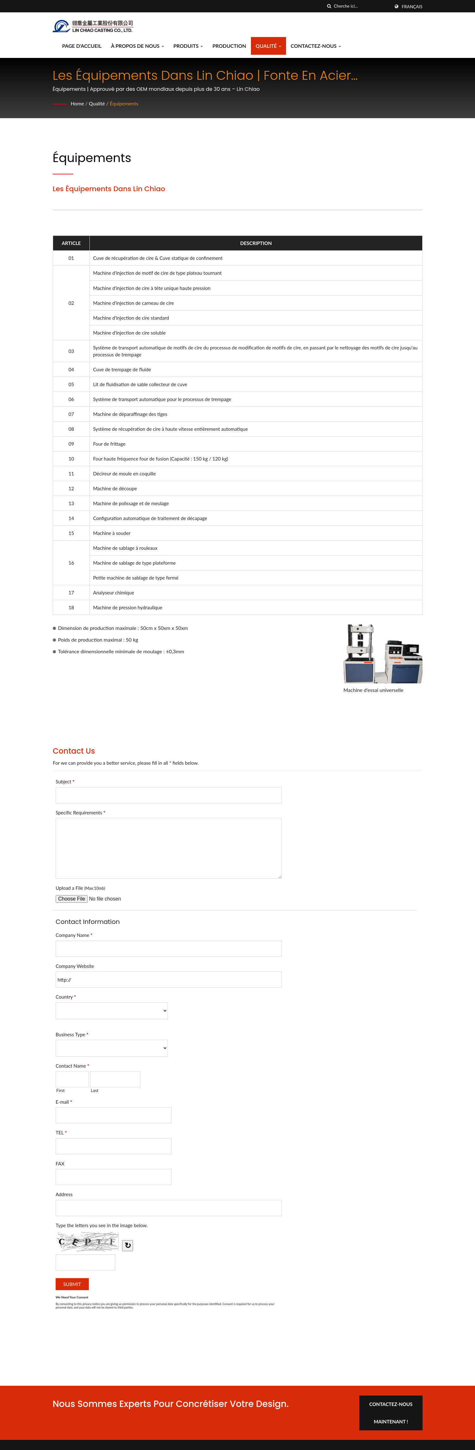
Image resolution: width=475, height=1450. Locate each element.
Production (229, 46)
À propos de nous (137, 46)
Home (77, 103)
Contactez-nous (316, 46)
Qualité (268, 46)
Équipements (124, 103)
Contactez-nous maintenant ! (391, 1412)
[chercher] (329, 6)
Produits (188, 46)
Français (412, 6)
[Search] (362, 6)
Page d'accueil (82, 46)
